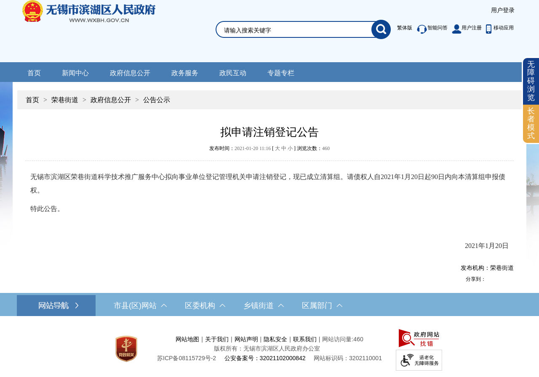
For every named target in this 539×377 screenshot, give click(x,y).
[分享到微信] (509, 279)
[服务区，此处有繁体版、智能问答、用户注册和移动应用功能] (453, 29)
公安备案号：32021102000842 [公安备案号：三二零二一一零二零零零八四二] (265, 358)
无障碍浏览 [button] (531, 81)
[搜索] (381, 29)
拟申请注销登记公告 (269, 132)
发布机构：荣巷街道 (487, 267)
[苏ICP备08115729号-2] (186, 358)
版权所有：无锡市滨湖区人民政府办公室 (267, 348)
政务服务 (184, 72)
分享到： (476, 279)
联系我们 (305, 339)
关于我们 (217, 339)
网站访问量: (337, 339)
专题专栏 (280, 72)
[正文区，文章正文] (269, 197)
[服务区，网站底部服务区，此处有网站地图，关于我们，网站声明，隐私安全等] (269, 349)
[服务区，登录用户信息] (503, 10)
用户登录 (503, 10)
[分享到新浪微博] (490, 279)
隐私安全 (275, 339)
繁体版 (404, 28)
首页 (34, 72)
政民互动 (232, 72)
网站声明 (246, 339)
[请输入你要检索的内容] (297, 30)
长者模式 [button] (531, 123)
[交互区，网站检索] (293, 19)
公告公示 (156, 99)
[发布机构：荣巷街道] (269, 268)
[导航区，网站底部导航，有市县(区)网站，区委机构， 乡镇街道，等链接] (269, 305)
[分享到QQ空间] (499, 279)
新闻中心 (75, 72)
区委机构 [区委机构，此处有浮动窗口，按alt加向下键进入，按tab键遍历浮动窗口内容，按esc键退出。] (205, 305)
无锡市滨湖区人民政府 (100, 31)
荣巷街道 (64, 99)
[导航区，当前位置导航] (269, 95)
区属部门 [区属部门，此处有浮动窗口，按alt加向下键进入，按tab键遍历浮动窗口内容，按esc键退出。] (322, 305)
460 (326, 148)
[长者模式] (531, 124)
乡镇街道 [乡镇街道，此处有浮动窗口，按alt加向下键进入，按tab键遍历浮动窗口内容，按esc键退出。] (263, 305)
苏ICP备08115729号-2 (186, 358)
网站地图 (187, 339)
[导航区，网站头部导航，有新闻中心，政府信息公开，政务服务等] (269, 72)
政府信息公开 (130, 72)
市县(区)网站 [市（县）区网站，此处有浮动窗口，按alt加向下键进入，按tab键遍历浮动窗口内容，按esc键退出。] (140, 305)
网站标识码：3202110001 (348, 358)
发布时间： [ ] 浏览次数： (269, 148)
